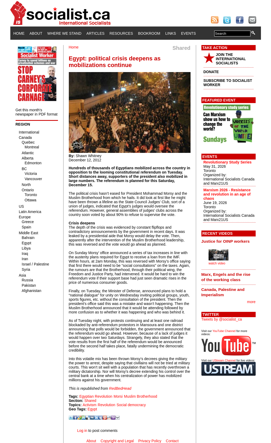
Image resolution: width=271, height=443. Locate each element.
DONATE (211, 72)
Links (170, 33)
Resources (121, 33)
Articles (96, 33)
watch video (217, 263)
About (36, 33)
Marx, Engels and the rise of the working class (226, 277)
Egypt (92, 409)
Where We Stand (64, 33)
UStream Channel (224, 360)
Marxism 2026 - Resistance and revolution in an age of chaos (227, 194)
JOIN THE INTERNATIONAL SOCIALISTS (231, 58)
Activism (89, 405)
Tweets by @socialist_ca (221, 319)
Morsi (118, 396)
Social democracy (131, 405)
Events (188, 33)
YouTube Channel (224, 331)
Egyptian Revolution (95, 396)
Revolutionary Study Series (228, 162)
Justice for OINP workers (225, 241)
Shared (90, 400)
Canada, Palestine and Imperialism (223, 292)
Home (19, 33)
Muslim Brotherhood (140, 396)
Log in (82, 430)
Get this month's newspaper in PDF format (37, 112)
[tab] (228, 241)
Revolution (106, 405)
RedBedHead (120, 388)
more (251, 302)
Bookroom (149, 33)
